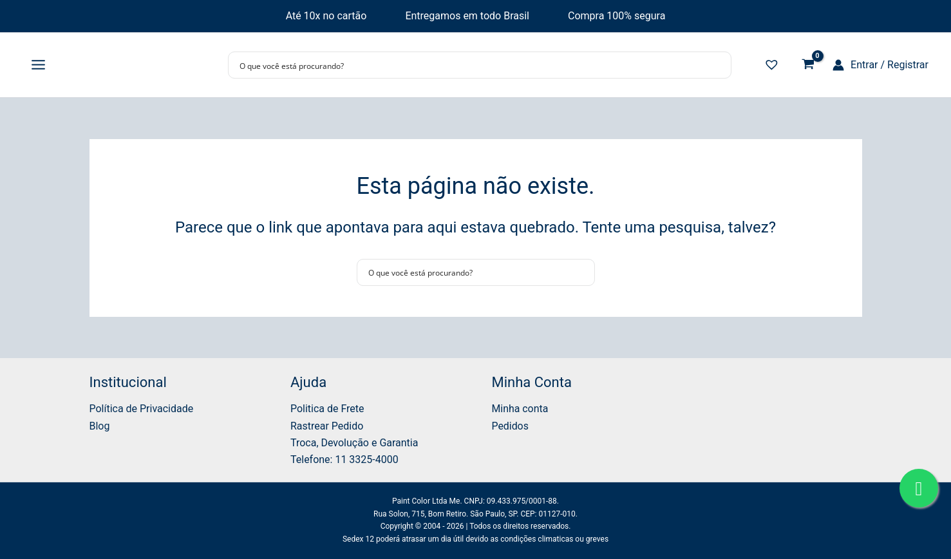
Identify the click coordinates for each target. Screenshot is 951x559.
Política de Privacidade (141, 409)
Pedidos (510, 426)
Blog (99, 426)
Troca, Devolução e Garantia (354, 443)
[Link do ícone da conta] (880, 65)
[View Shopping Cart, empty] (808, 65)
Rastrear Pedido (326, 426)
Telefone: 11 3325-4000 (344, 459)
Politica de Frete (327, 409)
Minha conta (520, 409)
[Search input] (471, 65)
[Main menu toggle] (38, 65)
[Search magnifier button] (718, 65)
